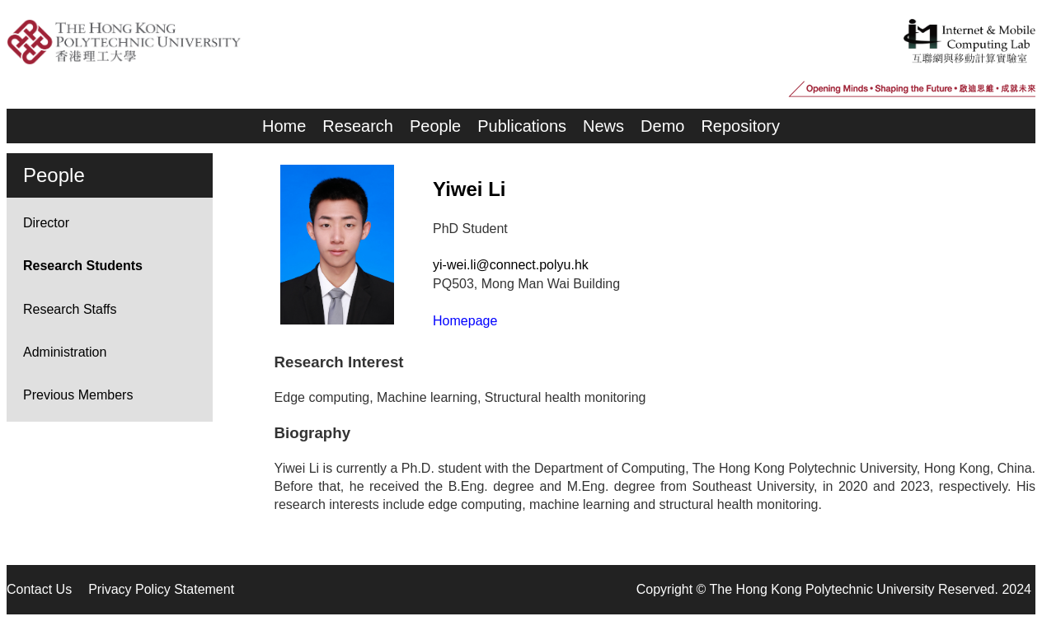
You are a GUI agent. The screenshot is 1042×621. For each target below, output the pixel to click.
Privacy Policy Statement (161, 589)
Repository (740, 126)
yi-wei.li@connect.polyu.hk (511, 265)
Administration (64, 352)
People (435, 126)
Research (357, 126)
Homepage (465, 321)
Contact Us (39, 589)
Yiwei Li (469, 189)
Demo (662, 126)
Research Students (83, 266)
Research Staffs (70, 309)
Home (284, 126)
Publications (521, 126)
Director (46, 223)
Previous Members (78, 395)
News (603, 126)
